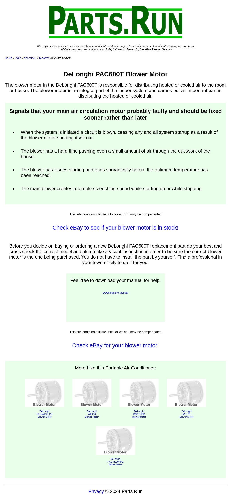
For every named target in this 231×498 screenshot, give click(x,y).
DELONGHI (30, 58)
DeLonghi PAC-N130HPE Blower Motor (115, 446)
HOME (8, 58)
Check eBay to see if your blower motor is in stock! (115, 228)
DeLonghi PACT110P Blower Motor (139, 398)
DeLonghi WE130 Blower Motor (91, 398)
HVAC (18, 58)
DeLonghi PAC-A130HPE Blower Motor (44, 398)
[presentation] (115, 305)
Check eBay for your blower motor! (115, 345)
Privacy (96, 491)
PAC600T (44, 58)
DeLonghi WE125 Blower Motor (186, 398)
